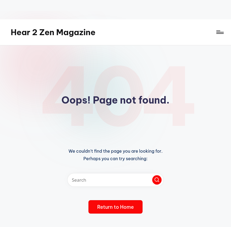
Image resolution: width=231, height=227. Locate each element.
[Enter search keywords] (115, 180)
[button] (157, 180)
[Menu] (219, 32)
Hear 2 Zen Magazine (53, 32)
